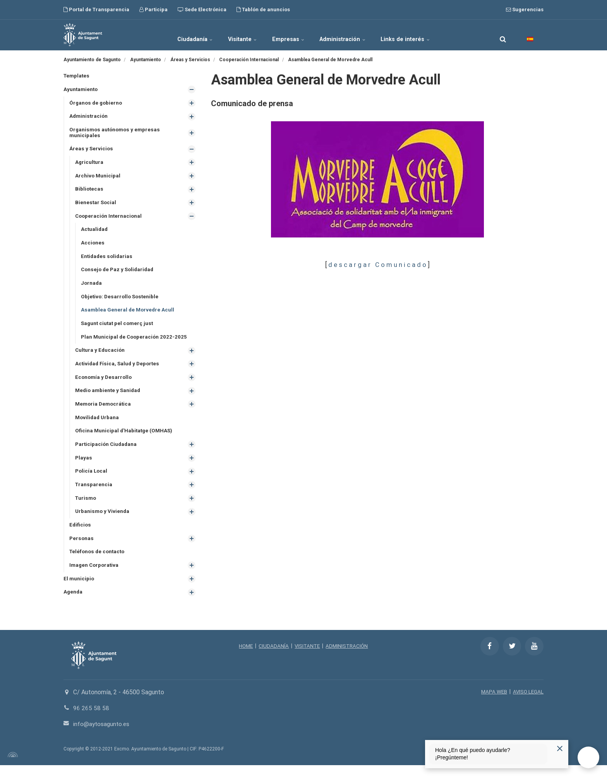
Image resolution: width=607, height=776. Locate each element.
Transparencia (94, 493)
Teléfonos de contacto (98, 562)
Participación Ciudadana (107, 452)
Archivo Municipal (98, 178)
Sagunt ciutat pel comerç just (118, 329)
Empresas (289, 35)
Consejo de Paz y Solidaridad (119, 274)
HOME (244, 657)
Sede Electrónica (202, 9)
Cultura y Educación (100, 356)
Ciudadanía (182, 35)
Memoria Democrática (104, 411)
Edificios (80, 534)
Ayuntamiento (81, 90)
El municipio (79, 589)
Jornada (92, 287)
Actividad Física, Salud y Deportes (119, 370)
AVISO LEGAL (528, 703)
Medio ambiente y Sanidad (109, 397)
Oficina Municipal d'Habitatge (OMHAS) (125, 438)
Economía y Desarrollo (104, 383)
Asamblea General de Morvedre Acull (128, 315)
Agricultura (89, 164)
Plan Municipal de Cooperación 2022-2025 (135, 342)
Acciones (93, 246)
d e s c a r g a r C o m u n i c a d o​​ (377, 264)
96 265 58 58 (91, 719)
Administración (350, 35)
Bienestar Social (96, 205)
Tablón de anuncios (263, 9)
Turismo (86, 507)
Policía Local (92, 480)
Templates (77, 76)
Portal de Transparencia (96, 9)
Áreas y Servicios (91, 151)
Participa (153, 9)
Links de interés (419, 35)
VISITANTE (307, 657)
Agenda (73, 603)
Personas (81, 548)
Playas (84, 466)
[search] (502, 34)
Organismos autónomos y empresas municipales (116, 134)
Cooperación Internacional (109, 219)
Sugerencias (525, 9)
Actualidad (95, 233)
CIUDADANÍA (273, 657)
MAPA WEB (492, 703)
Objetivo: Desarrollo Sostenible (121, 301)
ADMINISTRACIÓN (348, 657)
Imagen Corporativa (95, 576)
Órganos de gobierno (96, 103)
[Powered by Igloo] (11, 765)
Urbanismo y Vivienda (103, 521)
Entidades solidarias (107, 260)
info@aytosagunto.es (102, 734)
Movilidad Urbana (98, 425)
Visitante (236, 35)
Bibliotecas (89, 192)
